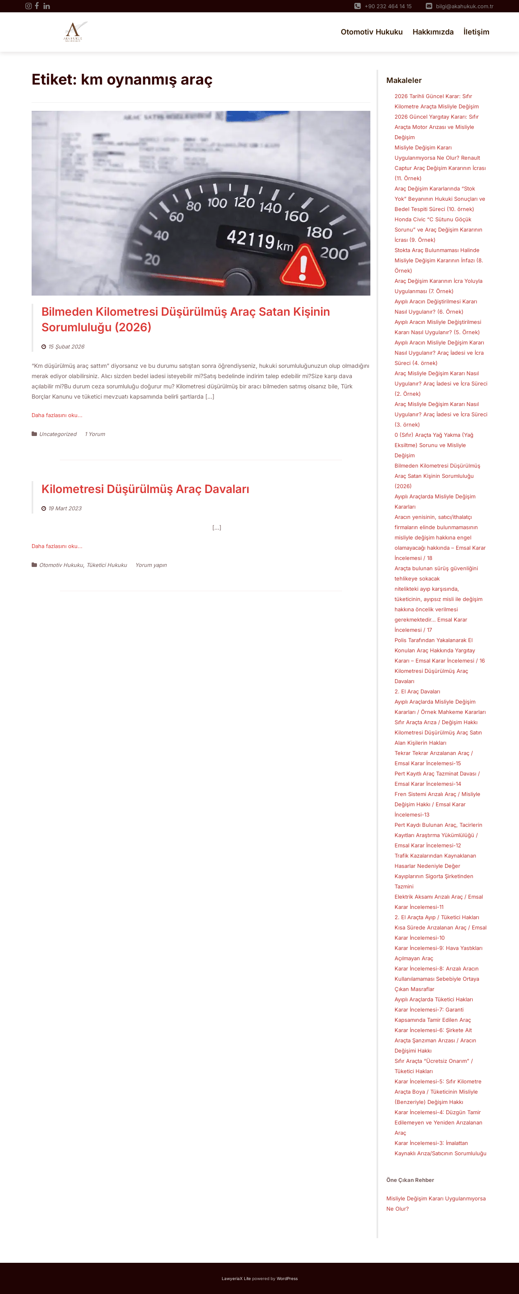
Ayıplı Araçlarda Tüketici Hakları (434, 999)
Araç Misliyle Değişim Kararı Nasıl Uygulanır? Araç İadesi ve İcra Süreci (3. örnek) (441, 414)
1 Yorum (95, 434)
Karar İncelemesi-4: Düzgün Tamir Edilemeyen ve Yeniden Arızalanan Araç (438, 1122)
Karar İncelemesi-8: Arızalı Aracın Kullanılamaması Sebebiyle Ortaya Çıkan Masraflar (437, 978)
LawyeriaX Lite (236, 1278)
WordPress (287, 1278)
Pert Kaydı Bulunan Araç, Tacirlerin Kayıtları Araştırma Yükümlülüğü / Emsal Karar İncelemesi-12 (438, 835)
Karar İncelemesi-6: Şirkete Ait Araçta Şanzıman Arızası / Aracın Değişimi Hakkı (435, 1040)
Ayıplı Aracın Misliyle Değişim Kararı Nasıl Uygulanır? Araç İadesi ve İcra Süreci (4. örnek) (439, 352)
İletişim (476, 32)
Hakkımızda (433, 32)
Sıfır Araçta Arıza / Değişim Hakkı (436, 722)
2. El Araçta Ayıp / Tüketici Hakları (437, 917)
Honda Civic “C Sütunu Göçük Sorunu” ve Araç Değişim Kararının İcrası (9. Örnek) (438, 229)
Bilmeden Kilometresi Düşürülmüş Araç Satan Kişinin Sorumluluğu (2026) (437, 475)
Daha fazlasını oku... (57, 415)
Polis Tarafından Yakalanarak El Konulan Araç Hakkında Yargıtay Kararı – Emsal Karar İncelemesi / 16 (440, 650)
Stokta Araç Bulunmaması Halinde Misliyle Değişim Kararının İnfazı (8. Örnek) (439, 260)
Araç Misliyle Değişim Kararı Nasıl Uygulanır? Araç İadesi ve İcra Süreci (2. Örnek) (441, 383)
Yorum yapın (151, 565)
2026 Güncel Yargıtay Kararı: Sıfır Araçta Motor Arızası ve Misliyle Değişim (437, 126)
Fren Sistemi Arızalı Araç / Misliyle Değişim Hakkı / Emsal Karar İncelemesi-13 (437, 804)
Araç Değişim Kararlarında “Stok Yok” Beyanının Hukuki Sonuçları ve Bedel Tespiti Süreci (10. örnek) (440, 198)
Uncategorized (57, 434)
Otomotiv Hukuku (372, 32)
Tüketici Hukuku (106, 565)
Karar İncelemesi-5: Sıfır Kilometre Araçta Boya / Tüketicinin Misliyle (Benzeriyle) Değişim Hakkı (438, 1091)
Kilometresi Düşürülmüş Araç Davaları (145, 489)
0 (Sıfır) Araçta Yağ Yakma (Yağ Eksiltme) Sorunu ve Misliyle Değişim (434, 445)
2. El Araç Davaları (417, 691)
